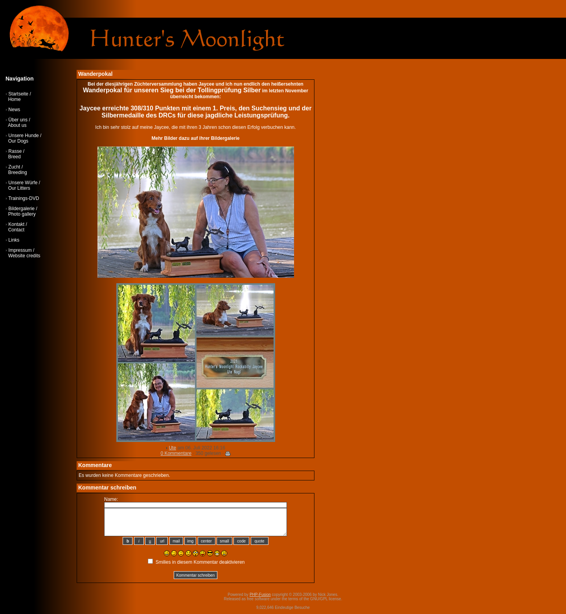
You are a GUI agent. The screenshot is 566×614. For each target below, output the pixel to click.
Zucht (14, 167)
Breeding (17, 172)
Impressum (19, 250)
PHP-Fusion (260, 594)
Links (13, 240)
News (14, 109)
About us (17, 125)
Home (14, 99)
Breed (14, 156)
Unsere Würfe (22, 182)
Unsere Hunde (23, 135)
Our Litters (19, 188)
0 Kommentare (175, 453)
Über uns (18, 120)
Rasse (15, 151)
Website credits (24, 255)
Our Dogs (18, 141)
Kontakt (16, 224)
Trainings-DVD (23, 198)
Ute (172, 448)
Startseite (18, 94)
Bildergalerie (21, 208)
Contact (16, 230)
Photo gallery (22, 214)
